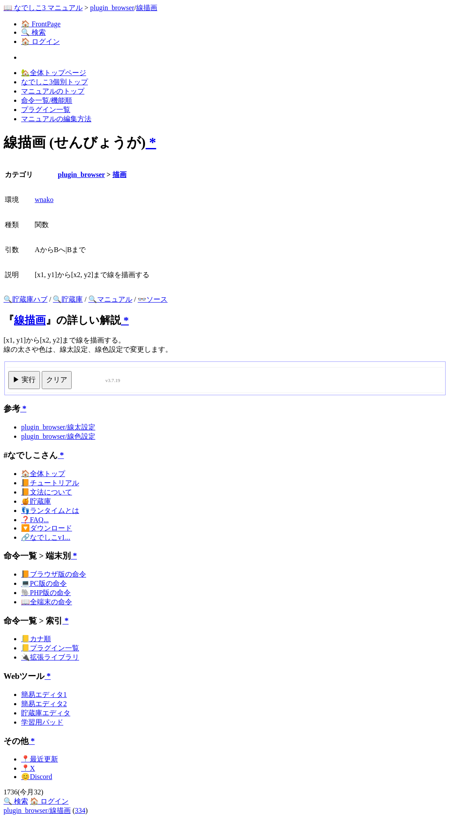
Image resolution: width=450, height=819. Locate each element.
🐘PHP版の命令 (46, 592)
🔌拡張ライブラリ (50, 657)
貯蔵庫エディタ (45, 713)
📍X (28, 768)
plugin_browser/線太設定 (58, 427)
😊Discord (36, 776)
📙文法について (46, 492)
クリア (56, 379)
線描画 (146, 7)
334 (80, 810)
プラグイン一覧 (45, 109)
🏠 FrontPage (41, 24)
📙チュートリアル (50, 483)
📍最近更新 (39, 759)
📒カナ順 (36, 638)
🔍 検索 (33, 32)
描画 (119, 174)
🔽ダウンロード (46, 528)
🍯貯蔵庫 (36, 501)
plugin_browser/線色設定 (58, 436)
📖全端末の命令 (46, 602)
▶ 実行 (24, 379)
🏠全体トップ (43, 473)
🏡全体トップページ (53, 72)
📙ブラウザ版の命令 (53, 574)
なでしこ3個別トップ (54, 82)
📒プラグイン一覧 (50, 648)
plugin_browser (112, 7)
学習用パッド (42, 722)
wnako (44, 199)
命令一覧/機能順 (46, 100)
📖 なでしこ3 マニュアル (43, 7)
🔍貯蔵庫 (68, 299)
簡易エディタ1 (44, 694)
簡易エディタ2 (44, 703)
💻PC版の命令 (44, 583)
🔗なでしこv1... (45, 537)
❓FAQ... (35, 519)
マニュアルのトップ (52, 91)
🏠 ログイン (40, 41)
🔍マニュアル (110, 299)
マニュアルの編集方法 (56, 119)
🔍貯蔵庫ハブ (25, 299)
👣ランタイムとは (50, 510)
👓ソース (152, 299)
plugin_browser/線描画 (37, 810)
